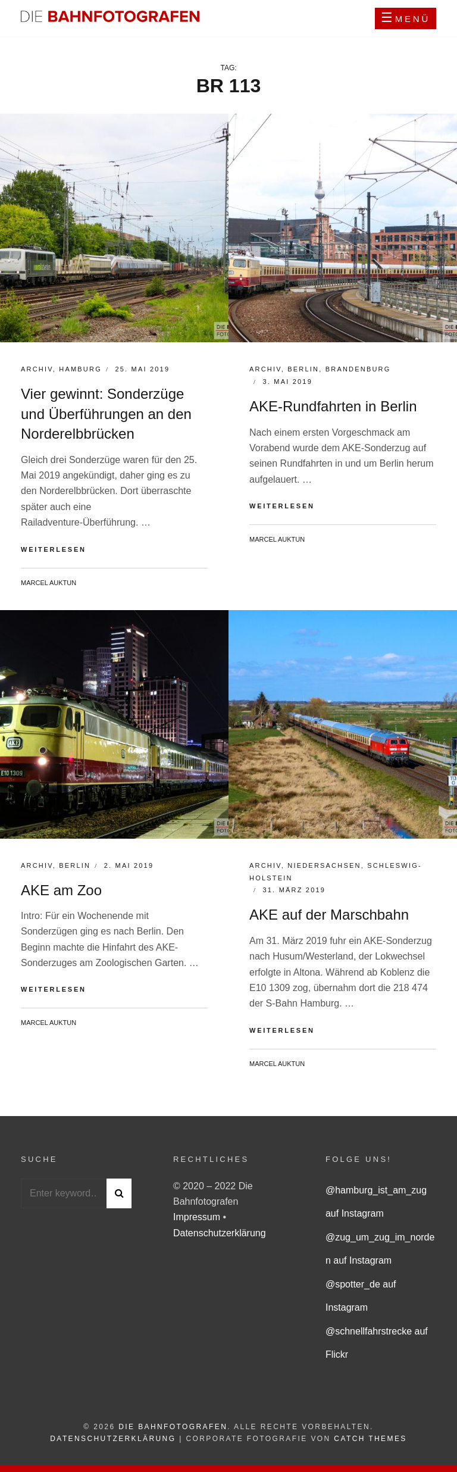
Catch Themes (370, 1439)
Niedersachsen (324, 865)
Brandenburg (358, 369)
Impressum (198, 1217)
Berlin (303, 369)
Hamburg (80, 369)
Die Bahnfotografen (172, 1427)
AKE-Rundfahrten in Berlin (333, 406)
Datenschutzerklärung (219, 1233)
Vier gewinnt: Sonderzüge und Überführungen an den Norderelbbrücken (106, 414)
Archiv (37, 369)
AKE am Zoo (61, 890)
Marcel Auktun (48, 582)
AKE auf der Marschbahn (329, 915)
